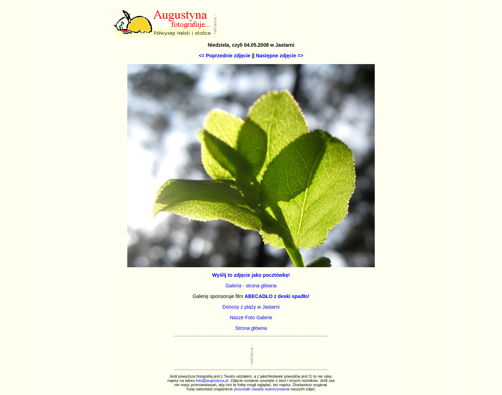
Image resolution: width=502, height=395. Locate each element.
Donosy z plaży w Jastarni (251, 307)
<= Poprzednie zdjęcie (224, 55)
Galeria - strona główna (251, 285)
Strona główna (251, 328)
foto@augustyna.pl (212, 380)
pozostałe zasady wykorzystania (261, 389)
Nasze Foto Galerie (251, 317)
